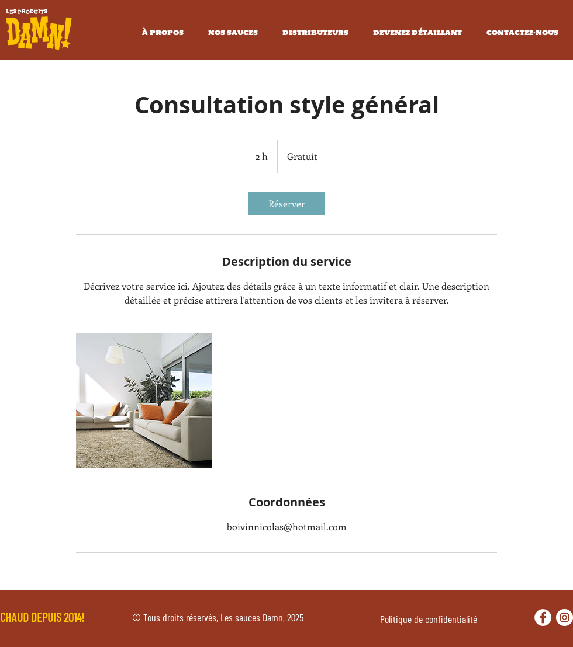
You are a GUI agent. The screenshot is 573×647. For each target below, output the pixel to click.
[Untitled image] (144, 400)
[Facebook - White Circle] (542, 617)
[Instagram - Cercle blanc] (564, 617)
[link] (286, 203)
